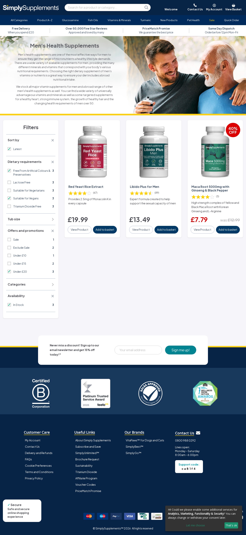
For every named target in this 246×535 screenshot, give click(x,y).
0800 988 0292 (185, 440)
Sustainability (84, 465)
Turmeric (145, 20)
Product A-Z (44, 20)
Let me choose (195, 525)
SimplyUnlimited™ (87, 453)
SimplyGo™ (133, 453)
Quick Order (231, 20)
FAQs (28, 459)
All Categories (19, 20)
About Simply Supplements (93, 440)
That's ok (231, 525)
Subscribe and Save (88, 446)
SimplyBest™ (134, 446)
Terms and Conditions (39, 472)
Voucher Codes (85, 484)
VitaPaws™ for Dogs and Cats (145, 440)
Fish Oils (93, 20)
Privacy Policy (34, 478)
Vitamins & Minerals (119, 20)
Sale (211, 20)
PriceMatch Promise (88, 491)
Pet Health (193, 20)
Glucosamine (70, 20)
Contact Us (32, 446)
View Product (79, 229)
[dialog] (203, 518)
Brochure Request (87, 459)
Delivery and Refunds (38, 453)
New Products (169, 20)
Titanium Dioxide (86, 472)
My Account (32, 440)
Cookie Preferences (38, 465)
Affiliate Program (86, 478)
